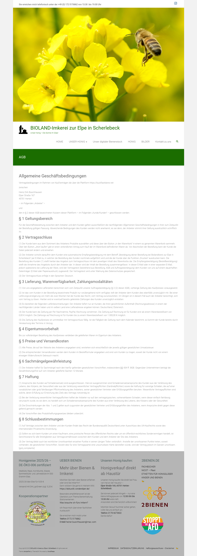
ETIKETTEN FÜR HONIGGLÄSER (157, 474)
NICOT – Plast (148, 470)
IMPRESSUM (113, 548)
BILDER (145, 141)
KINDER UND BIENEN (152, 477)
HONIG (132, 141)
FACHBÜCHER (149, 466)
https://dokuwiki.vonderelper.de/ (75, 488)
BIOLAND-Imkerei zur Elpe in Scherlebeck (75, 128)
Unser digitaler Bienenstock (107, 141)
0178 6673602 (114, 513)
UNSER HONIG (77, 141)
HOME (59, 141)
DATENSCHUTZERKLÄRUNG (132, 548)
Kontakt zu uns (163, 141)
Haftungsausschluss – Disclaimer (160, 548)
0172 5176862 (73, 518)
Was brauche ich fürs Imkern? (74, 502)
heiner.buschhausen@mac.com (81, 522)
